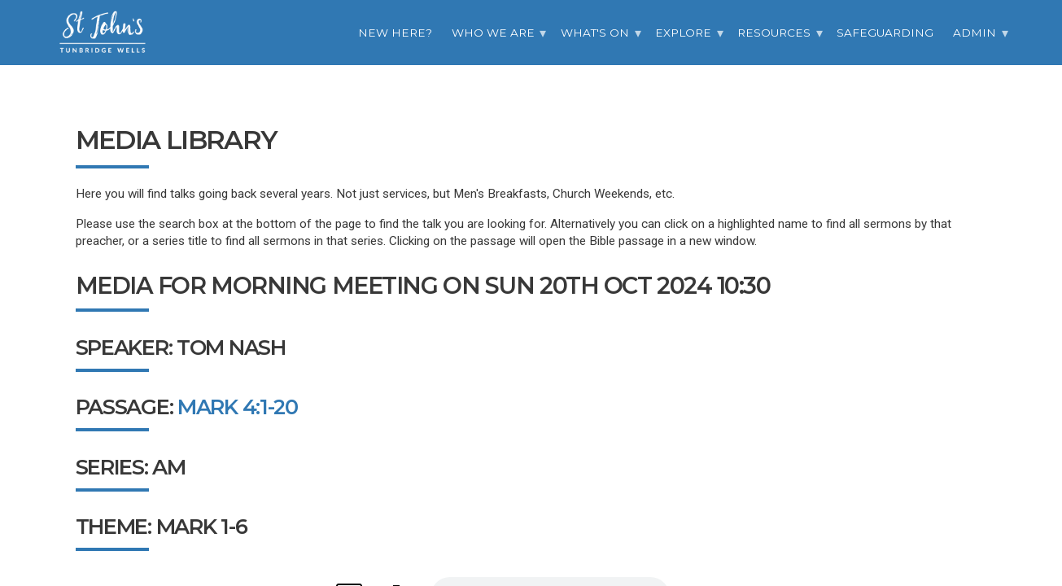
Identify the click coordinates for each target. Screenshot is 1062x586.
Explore (683, 32)
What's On (595, 32)
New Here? (395, 32)
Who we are (493, 32)
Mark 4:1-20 (237, 406)
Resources (774, 32)
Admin (974, 32)
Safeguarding (885, 32)
